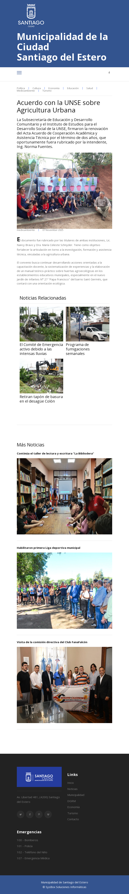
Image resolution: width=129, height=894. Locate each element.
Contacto (73, 819)
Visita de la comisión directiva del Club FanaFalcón (52, 642)
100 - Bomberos (27, 840)
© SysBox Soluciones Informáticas (64, 887)
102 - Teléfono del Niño (32, 852)
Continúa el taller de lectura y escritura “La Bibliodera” (55, 453)
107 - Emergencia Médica (33, 858)
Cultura (37, 88)
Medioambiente (26, 90)
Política (21, 88)
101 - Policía (25, 846)
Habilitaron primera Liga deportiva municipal (48, 548)
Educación (73, 88)
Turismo (47, 90)
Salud (89, 88)
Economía (53, 88)
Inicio (70, 783)
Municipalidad (75, 795)
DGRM (71, 801)
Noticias (72, 789)
